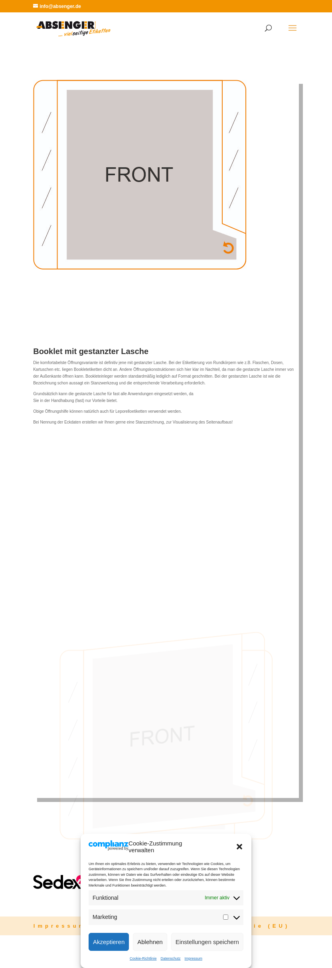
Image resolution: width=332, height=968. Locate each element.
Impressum (194, 958)
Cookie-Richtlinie (143, 958)
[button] (239, 847)
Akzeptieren (109, 941)
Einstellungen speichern (207, 941)
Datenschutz (170, 958)
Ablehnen (149, 941)
